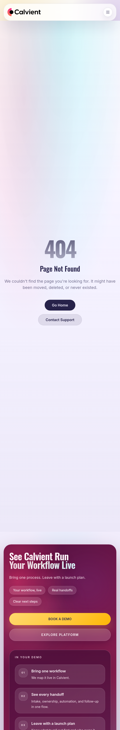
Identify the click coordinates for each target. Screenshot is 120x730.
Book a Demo (60, 619)
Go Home (60, 305)
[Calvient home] (24, 12)
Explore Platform (60, 635)
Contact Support (60, 320)
